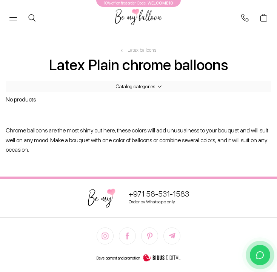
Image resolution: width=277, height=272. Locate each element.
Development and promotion (138, 258)
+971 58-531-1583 (159, 193)
